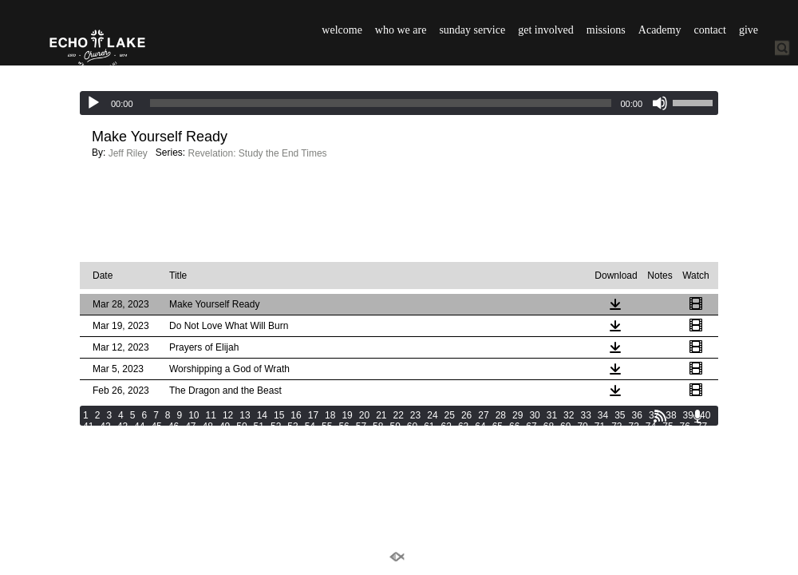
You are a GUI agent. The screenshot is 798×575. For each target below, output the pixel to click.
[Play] (93, 103)
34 (603, 415)
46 (173, 426)
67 (531, 426)
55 (327, 426)
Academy (659, 30)
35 (619, 415)
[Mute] (660, 103)
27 (483, 415)
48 (208, 426)
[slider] (381, 103)
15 (279, 415)
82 (156, 437)
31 (552, 415)
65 (497, 426)
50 (241, 426)
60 (412, 426)
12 (228, 415)
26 (466, 415)
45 (156, 426)
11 (211, 415)
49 (224, 426)
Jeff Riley (128, 153)
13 (244, 415)
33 (585, 415)
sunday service (472, 30)
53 (292, 426)
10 (193, 415)
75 (667, 426)
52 (276, 426)
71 (600, 426)
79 (105, 437)
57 (361, 426)
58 (378, 426)
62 (446, 426)
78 (88, 437)
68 (548, 426)
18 (330, 415)
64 (480, 426)
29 (517, 415)
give (748, 30)
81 (139, 437)
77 (702, 426)
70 (582, 426)
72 (616, 426)
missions (606, 30)
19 (347, 415)
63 (463, 426)
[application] (399, 103)
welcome (342, 30)
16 (295, 415)
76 (685, 426)
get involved (546, 30)
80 (122, 437)
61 (429, 426)
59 (394, 426)
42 (105, 426)
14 (262, 415)
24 (432, 415)
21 (381, 415)
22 (398, 415)
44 (139, 426)
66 (514, 426)
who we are (401, 30)
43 (122, 426)
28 (501, 415)
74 (651, 426)
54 (310, 426)
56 (343, 426)
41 (88, 426)
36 (637, 415)
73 (634, 426)
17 (313, 415)
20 (364, 415)
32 (568, 415)
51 (259, 426)
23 (415, 415)
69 (565, 426)
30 (534, 415)
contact (709, 30)
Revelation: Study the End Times (257, 153)
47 (190, 426)
